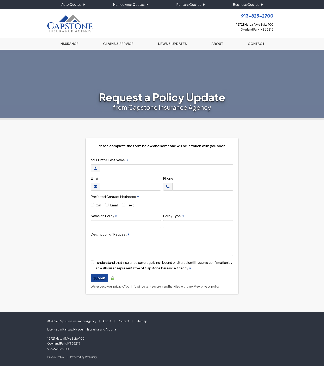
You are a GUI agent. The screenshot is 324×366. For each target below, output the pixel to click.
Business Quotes (248, 4)
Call (98, 205)
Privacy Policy (55, 357)
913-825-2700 (58, 349)
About (107, 321)
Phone (168, 178)
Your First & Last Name (109, 160)
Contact (123, 321)
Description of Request (110, 234)
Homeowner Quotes (130, 4)
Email (95, 178)
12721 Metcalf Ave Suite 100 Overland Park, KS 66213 (66, 340)
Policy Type (173, 216)
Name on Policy (104, 216)
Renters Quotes (190, 4)
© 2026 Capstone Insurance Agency (71, 321)
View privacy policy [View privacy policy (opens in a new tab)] (207, 286)
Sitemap (141, 321)
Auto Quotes (73, 4)
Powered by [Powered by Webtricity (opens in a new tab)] (83, 357)
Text (130, 205)
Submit (99, 278)
